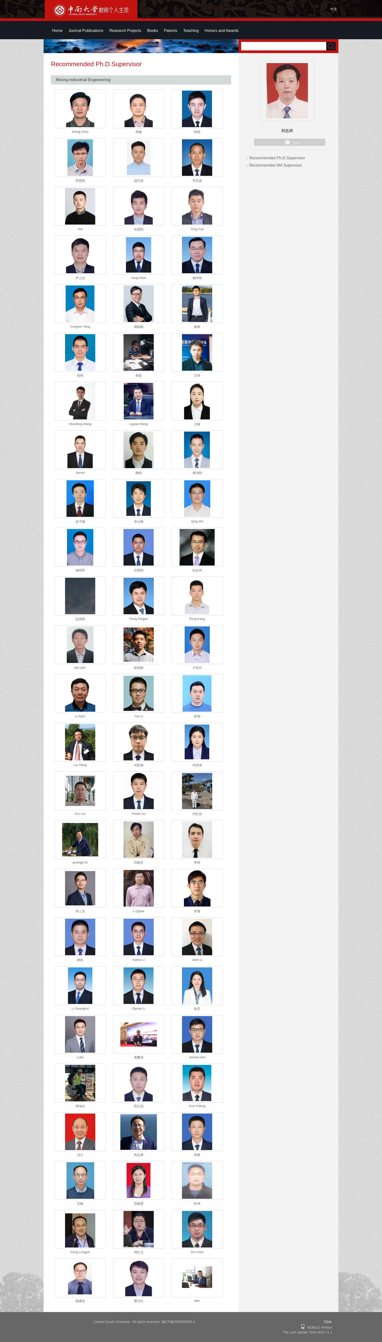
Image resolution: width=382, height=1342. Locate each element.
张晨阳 (138, 229)
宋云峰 (138, 521)
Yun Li (138, 716)
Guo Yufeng (197, 1106)
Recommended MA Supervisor (275, 165)
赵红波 (138, 180)
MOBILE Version (318, 1327)
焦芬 (197, 1009)
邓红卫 (138, 1252)
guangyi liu (80, 862)
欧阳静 (138, 668)
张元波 (197, 180)
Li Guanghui (80, 1008)
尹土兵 (80, 278)
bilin (197, 1301)
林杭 (80, 960)
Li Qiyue (138, 911)
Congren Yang (80, 326)
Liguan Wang (138, 424)
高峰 (197, 1155)
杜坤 (197, 1203)
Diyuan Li (138, 1008)
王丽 (197, 424)
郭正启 (138, 1106)
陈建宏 (80, 1301)
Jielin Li (197, 960)
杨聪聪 (138, 327)
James (80, 472)
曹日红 (138, 1301)
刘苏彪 (138, 765)
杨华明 (197, 278)
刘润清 (197, 765)
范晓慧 (138, 1203)
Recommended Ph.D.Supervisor (277, 158)
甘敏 (80, 1203)
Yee (80, 229)
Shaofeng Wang (80, 424)
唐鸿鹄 (197, 473)
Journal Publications (85, 30)
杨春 (197, 327)
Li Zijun (80, 716)
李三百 (80, 911)
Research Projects (125, 30)
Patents (170, 30)
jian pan (80, 667)
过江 (80, 1155)
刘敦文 (138, 862)
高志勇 (138, 1155)
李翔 (197, 716)
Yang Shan (138, 278)
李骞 (197, 911)
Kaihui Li (139, 960)
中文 (333, 9)
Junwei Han (197, 1057)
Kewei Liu (138, 813)
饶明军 (80, 570)
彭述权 (80, 619)
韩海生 (80, 1106)
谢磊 (138, 375)
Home (57, 30)
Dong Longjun (80, 1252)
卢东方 (197, 668)
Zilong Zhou (80, 131)
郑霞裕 (80, 180)
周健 (138, 132)
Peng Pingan (139, 619)
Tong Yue (197, 229)
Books (152, 30)
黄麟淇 (138, 1057)
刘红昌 (197, 814)
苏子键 (80, 521)
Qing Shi (197, 521)
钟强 (197, 132)
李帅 (197, 862)
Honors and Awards (222, 30)
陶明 (138, 473)
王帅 (197, 375)
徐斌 (80, 375)
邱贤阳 (138, 570)
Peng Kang (197, 619)
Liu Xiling (80, 765)
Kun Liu (80, 813)
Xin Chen (197, 1252)
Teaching (191, 30)
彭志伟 (197, 570)
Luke (80, 1057)
